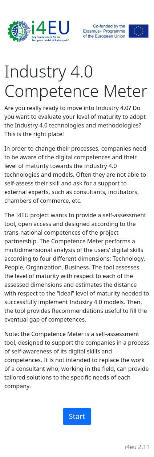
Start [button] (77, 416)
